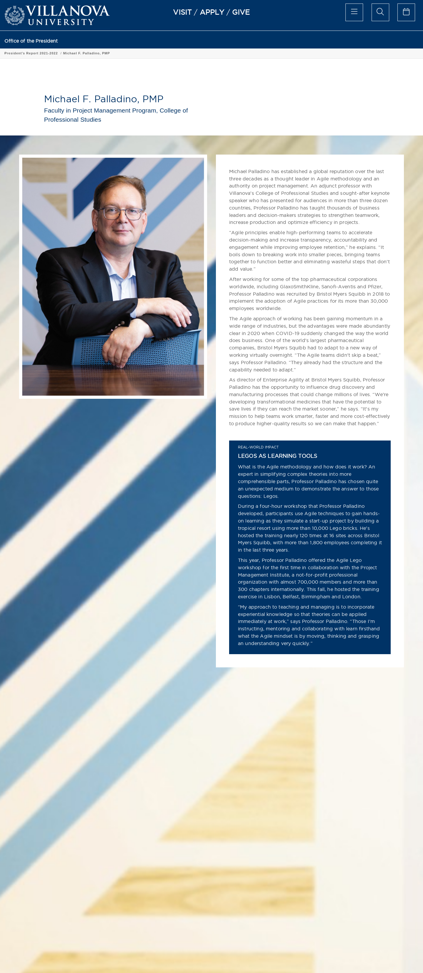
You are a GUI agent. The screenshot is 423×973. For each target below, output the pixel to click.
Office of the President (31, 40)
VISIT (182, 12)
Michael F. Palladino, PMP (172, 53)
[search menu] (380, 12)
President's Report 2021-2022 (117, 53)
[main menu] (354, 12)
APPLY (212, 12)
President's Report (68, 53)
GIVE (241, 12)
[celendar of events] (406, 12)
